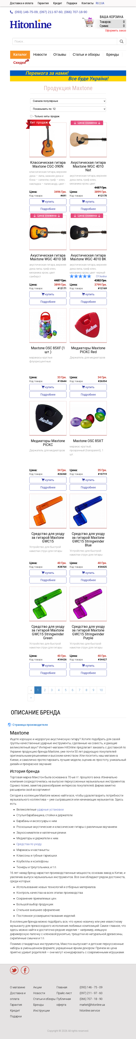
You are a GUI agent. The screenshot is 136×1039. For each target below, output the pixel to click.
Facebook (25, 970)
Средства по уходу (29, 844)
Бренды (38, 1004)
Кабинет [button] (128, 3)
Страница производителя (30, 724)
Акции (37, 987)
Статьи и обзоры (44, 999)
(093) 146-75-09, (27, 12)
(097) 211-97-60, (51, 12)
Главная (61, 987)
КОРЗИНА (88, 22)
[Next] (31, 697)
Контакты (88, 3)
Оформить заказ (115, 30)
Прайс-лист (64, 993)
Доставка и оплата (21, 3)
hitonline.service (90, 1010)
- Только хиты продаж (45, 116)
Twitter (14, 970)
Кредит (57, 3)
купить (48, 201)
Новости (39, 993)
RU (97, 3)
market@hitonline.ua (92, 1004)
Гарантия (43, 3)
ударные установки (50, 809)
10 (101, 690)
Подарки (72, 3)
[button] (20, 55)
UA (102, 3)
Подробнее (47, 209)
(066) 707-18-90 (75, 12)
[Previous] (31, 690)
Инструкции (41, 1010)
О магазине (17, 987)
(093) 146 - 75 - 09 (91, 987)
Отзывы (101, 276)
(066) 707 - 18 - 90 (91, 999)
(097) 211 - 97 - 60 (91, 993)
